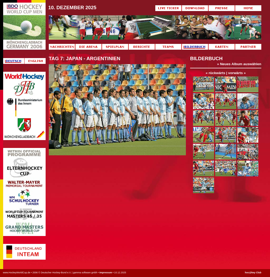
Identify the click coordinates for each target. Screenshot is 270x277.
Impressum (105, 272)
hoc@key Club (253, 272)
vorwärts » (237, 73)
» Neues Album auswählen (239, 64)
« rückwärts (215, 73)
